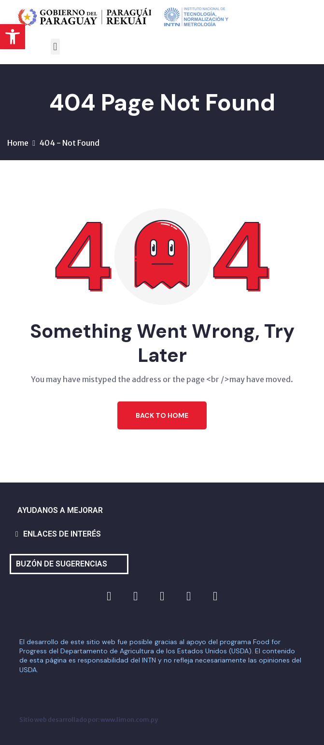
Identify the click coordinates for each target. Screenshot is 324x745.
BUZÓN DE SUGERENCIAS (61, 563)
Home (17, 143)
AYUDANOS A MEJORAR (60, 510)
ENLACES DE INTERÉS (62, 533)
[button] (12, 36)
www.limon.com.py (129, 719)
